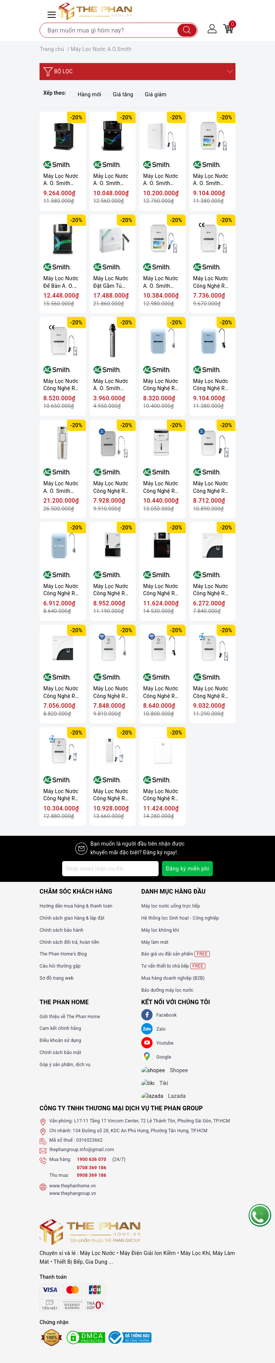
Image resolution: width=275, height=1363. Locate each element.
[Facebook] (147, 1014)
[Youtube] (147, 1042)
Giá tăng (119, 94)
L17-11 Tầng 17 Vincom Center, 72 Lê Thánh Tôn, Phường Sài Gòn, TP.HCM (152, 1127)
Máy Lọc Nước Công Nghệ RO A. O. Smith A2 (211, 385)
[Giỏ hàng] (228, 28)
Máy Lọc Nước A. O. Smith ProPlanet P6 (60, 180)
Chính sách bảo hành (61, 930)
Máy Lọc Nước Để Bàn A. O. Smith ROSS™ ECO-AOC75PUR (60, 282)
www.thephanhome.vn (72, 1192)
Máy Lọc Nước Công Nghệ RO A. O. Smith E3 (61, 795)
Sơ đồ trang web (56, 978)
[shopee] (158, 1071)
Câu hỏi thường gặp (60, 966)
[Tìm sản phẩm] (119, 30)
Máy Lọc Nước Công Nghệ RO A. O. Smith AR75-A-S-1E (111, 487)
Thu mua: (59, 1182)
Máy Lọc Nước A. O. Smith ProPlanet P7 (110, 180)
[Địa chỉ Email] (110, 868)
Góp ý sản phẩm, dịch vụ (65, 1064)
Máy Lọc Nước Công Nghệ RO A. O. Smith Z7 (161, 590)
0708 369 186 (91, 1174)
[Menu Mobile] (52, 13)
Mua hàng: (60, 1166)
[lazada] (158, 1102)
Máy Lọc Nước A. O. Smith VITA (210, 180)
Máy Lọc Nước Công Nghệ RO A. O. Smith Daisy (211, 282)
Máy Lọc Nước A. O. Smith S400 (160, 180)
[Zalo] (147, 1028)
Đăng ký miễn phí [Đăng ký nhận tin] (187, 869)
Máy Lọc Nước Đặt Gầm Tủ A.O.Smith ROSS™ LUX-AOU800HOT (110, 282)
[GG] (147, 1056)
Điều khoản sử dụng (60, 1040)
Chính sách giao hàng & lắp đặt (72, 918)
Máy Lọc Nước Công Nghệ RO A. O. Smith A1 (161, 385)
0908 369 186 (91, 1182)
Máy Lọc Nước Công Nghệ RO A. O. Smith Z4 (111, 590)
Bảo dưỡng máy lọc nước (167, 990)
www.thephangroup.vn (72, 1200)
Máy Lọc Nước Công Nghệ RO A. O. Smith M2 (61, 590)
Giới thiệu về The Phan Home (70, 1016)
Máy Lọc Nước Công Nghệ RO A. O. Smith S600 (161, 795)
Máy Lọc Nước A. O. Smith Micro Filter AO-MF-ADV (112, 385)
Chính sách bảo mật (60, 1052)
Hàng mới (85, 94)
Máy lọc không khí (160, 930)
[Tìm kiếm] (187, 30)
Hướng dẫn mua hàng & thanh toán (76, 906)
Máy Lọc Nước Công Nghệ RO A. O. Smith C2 (61, 692)
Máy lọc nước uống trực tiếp (170, 906)
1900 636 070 (92, 1166)
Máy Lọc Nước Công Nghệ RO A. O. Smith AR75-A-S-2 (211, 487)
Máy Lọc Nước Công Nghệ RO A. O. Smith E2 (211, 692)
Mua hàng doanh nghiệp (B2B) (173, 978)
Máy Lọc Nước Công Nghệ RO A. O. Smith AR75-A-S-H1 (161, 487)
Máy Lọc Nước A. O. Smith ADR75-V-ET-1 (60, 487)
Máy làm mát (154, 942)
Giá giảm (152, 94)
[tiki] (153, 1087)
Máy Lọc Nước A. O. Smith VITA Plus (160, 282)
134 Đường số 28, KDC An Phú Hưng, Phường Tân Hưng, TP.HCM (140, 1137)
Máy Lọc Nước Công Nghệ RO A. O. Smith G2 (161, 692)
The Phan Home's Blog (63, 954)
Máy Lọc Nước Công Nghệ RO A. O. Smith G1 (111, 692)
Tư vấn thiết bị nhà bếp (173, 966)
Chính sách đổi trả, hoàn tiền (69, 942)
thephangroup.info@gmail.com (81, 1156)
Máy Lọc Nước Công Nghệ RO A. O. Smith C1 (211, 590)
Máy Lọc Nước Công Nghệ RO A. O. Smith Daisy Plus (61, 385)
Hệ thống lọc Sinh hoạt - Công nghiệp (180, 918)
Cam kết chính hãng (60, 1028)
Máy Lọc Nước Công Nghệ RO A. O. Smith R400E (111, 795)
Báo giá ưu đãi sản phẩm (175, 954)
